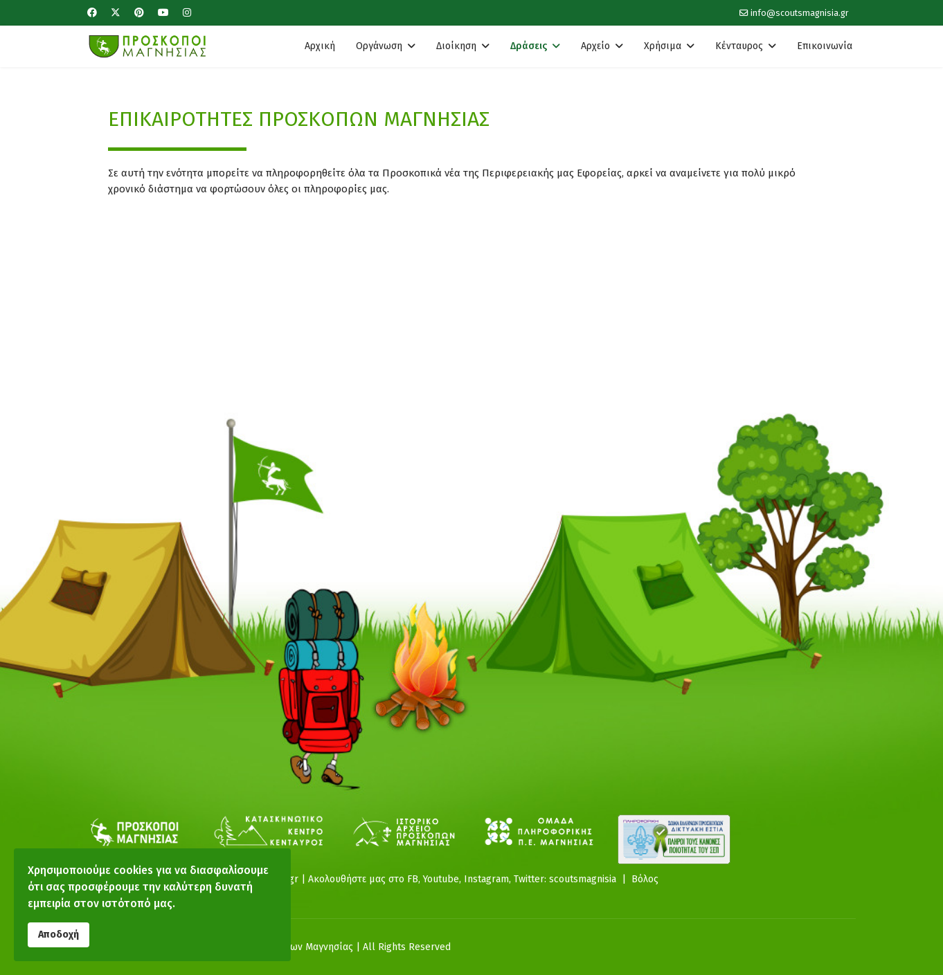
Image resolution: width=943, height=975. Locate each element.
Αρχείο (595, 46)
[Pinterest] (139, 13)
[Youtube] (163, 13)
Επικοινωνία (824, 46)
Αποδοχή (58, 934)
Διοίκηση (456, 46)
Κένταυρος (739, 46)
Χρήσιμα (662, 46)
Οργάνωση (379, 46)
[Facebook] (92, 13)
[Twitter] (115, 13)
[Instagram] (187, 13)
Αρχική (320, 46)
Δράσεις (528, 46)
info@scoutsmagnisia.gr (800, 13)
